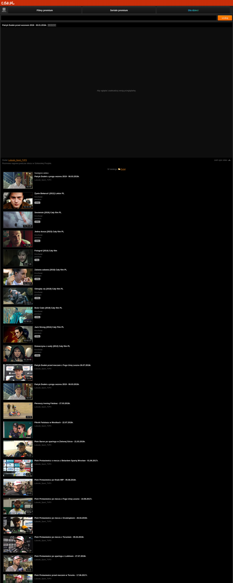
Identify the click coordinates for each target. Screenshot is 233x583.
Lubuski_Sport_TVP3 (17, 160)
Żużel (123, 169)
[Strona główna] (8, 3)
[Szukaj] (109, 18)
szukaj (225, 18)
